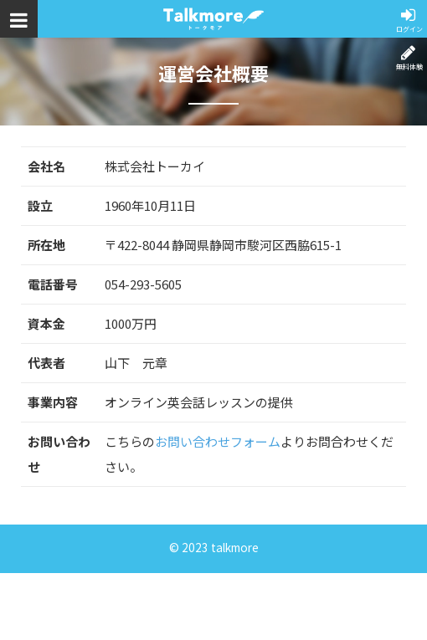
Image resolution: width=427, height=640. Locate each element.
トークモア (213, 19)
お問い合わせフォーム (217, 441)
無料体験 (408, 66)
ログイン (408, 28)
